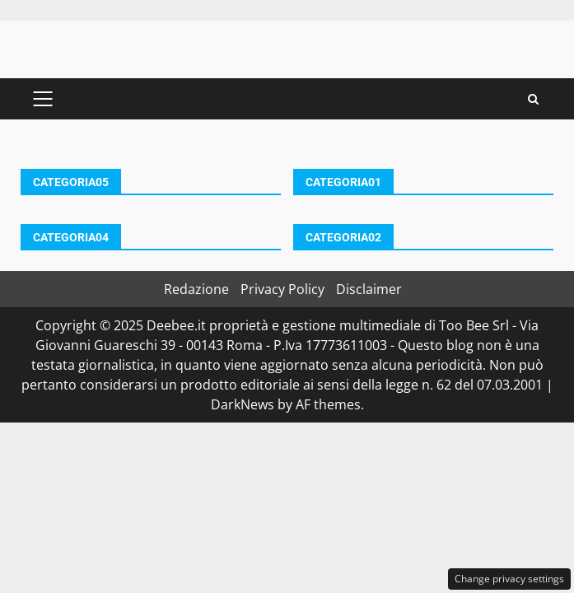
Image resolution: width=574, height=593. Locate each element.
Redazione (196, 289)
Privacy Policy (282, 289)
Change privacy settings (509, 579)
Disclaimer (369, 289)
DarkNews (242, 404)
